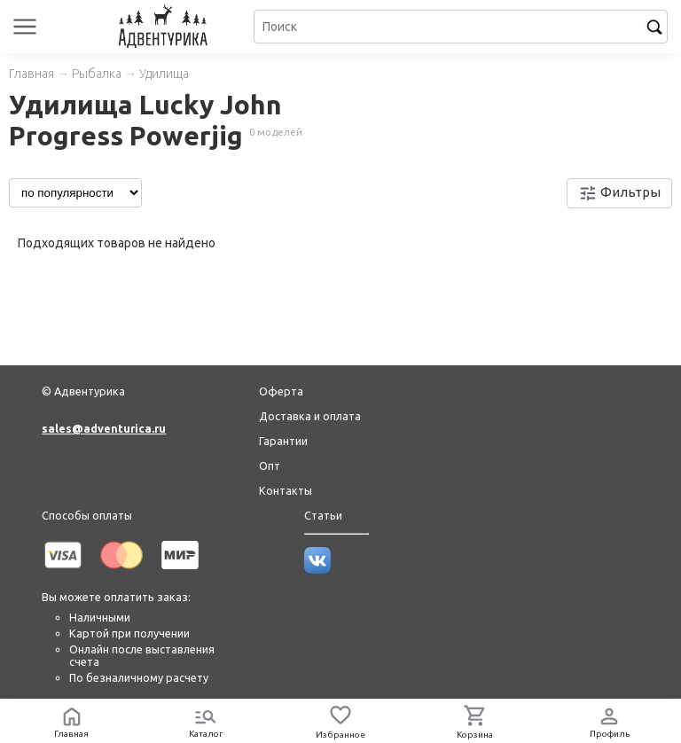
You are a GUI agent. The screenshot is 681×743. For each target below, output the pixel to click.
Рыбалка (96, 73)
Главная (31, 73)
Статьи (323, 515)
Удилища (164, 73)
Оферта (281, 391)
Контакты (285, 490)
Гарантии (283, 440)
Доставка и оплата (310, 416)
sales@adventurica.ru (104, 428)
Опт (269, 465)
